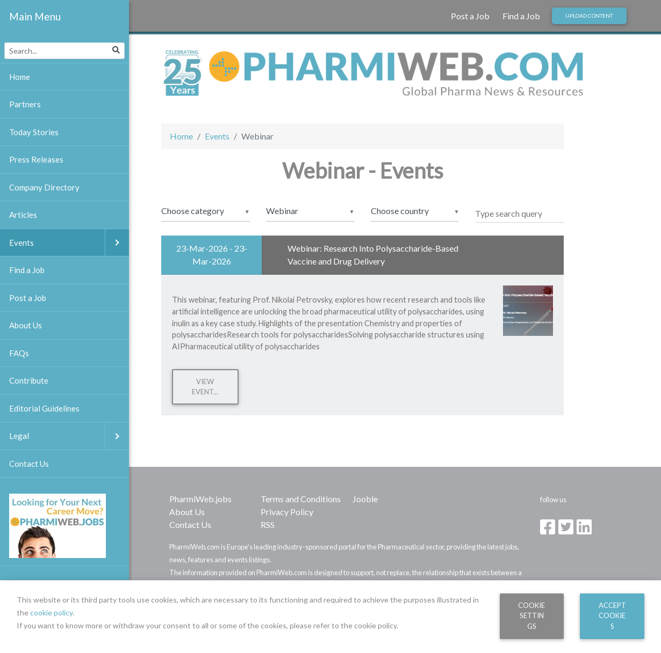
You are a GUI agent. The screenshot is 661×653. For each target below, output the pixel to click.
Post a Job (470, 16)
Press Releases (36, 159)
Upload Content (589, 15)
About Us (187, 512)
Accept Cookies (612, 615)
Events (217, 136)
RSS (268, 524)
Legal (69, 436)
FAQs (19, 353)
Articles (23, 214)
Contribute (28, 380)
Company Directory (44, 187)
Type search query (508, 213)
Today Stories (34, 132)
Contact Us (190, 524)
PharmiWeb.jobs (200, 499)
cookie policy (51, 612)
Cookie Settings (531, 615)
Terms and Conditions (301, 499)
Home (181, 136)
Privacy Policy (287, 512)
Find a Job (521, 16)
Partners (25, 104)
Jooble (365, 499)
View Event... (205, 386)
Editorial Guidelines (44, 408)
